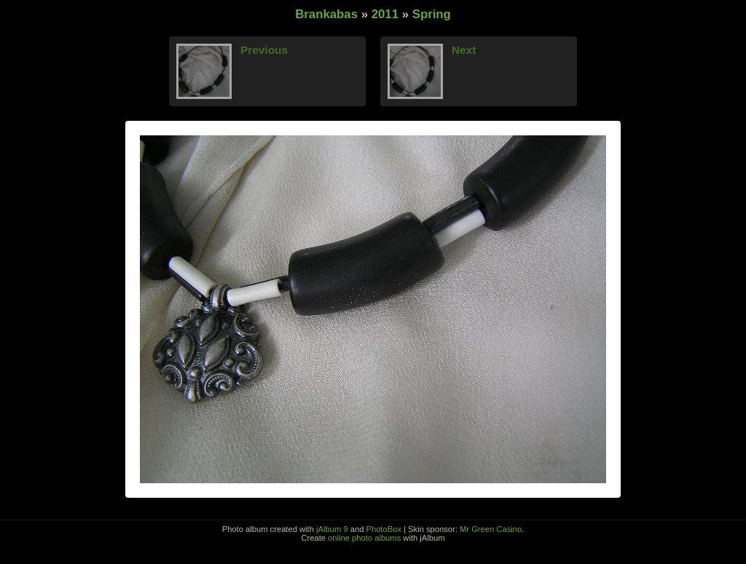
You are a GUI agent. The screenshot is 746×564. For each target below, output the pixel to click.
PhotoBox (383, 529)
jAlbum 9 (332, 529)
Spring (431, 14)
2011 (385, 14)
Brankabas (326, 14)
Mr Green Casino (491, 529)
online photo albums (364, 537)
